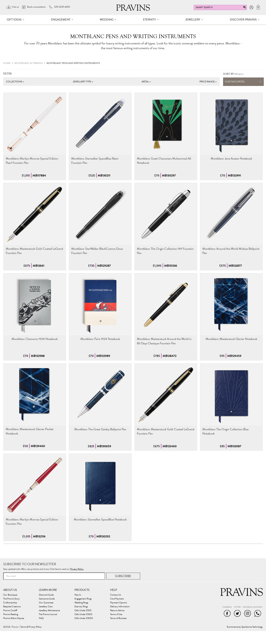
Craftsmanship (10, 602)
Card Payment (117, 598)
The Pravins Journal (48, 614)
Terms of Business (118, 618)
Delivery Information (120, 606)
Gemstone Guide (47, 598)
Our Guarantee (46, 602)
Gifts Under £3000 (83, 618)
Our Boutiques (10, 595)
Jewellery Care (45, 606)
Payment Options (118, 602)
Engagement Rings (83, 598)
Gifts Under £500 (82, 610)
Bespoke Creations (12, 606)
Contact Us (115, 595)
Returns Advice (117, 610)
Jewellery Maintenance (49, 610)
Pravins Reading (10, 614)
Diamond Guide (46, 595)
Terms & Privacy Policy (31, 627)
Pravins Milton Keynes (13, 618)
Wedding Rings (81, 602)
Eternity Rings (81, 606)
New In (77, 595)
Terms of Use (116, 614)
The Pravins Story (11, 598)
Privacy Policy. (77, 569)
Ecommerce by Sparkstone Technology (245, 627)
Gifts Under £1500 (83, 614)
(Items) (233, 74)
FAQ (41, 618)
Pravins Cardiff (10, 610)
